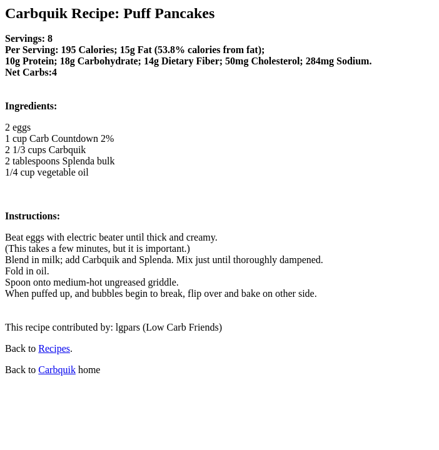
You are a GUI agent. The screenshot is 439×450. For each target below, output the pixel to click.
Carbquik (57, 369)
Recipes (54, 348)
